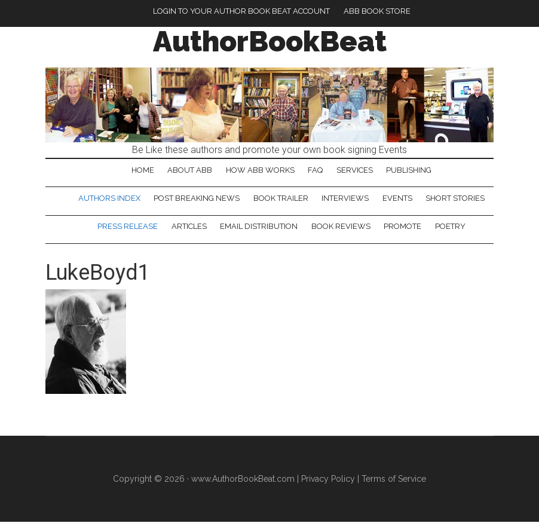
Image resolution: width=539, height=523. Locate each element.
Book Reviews (340, 227)
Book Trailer (280, 198)
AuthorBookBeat (270, 41)
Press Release (127, 227)
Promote (403, 227)
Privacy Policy (328, 480)
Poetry (451, 227)
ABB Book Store (377, 11)
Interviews (345, 198)
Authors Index (109, 198)
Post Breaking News (197, 198)
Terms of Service (394, 480)
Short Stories (456, 198)
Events (398, 198)
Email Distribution (259, 227)
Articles (188, 227)
